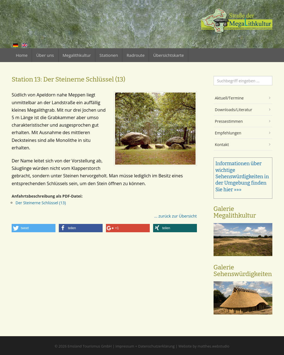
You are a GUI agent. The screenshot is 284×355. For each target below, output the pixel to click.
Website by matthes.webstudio (203, 346)
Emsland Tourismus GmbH (90, 346)
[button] (33, 228)
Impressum (124, 346)
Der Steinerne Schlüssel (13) (41, 202)
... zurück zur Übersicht (175, 216)
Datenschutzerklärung (156, 346)
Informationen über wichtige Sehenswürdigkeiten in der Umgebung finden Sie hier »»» (242, 176)
